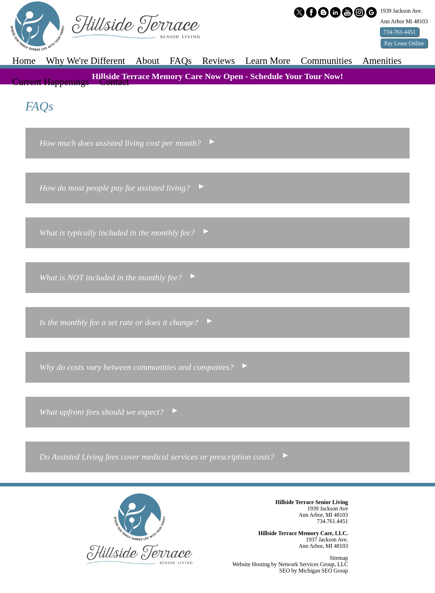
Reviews (218, 60)
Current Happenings (50, 82)
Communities (326, 60)
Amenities (382, 60)
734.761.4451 (332, 521)
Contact (114, 82)
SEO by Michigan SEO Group (313, 571)
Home (24, 60)
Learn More (267, 60)
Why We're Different (85, 60)
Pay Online (404, 43)
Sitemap (338, 558)
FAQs (181, 60)
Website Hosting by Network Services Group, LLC (290, 564)
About (147, 60)
